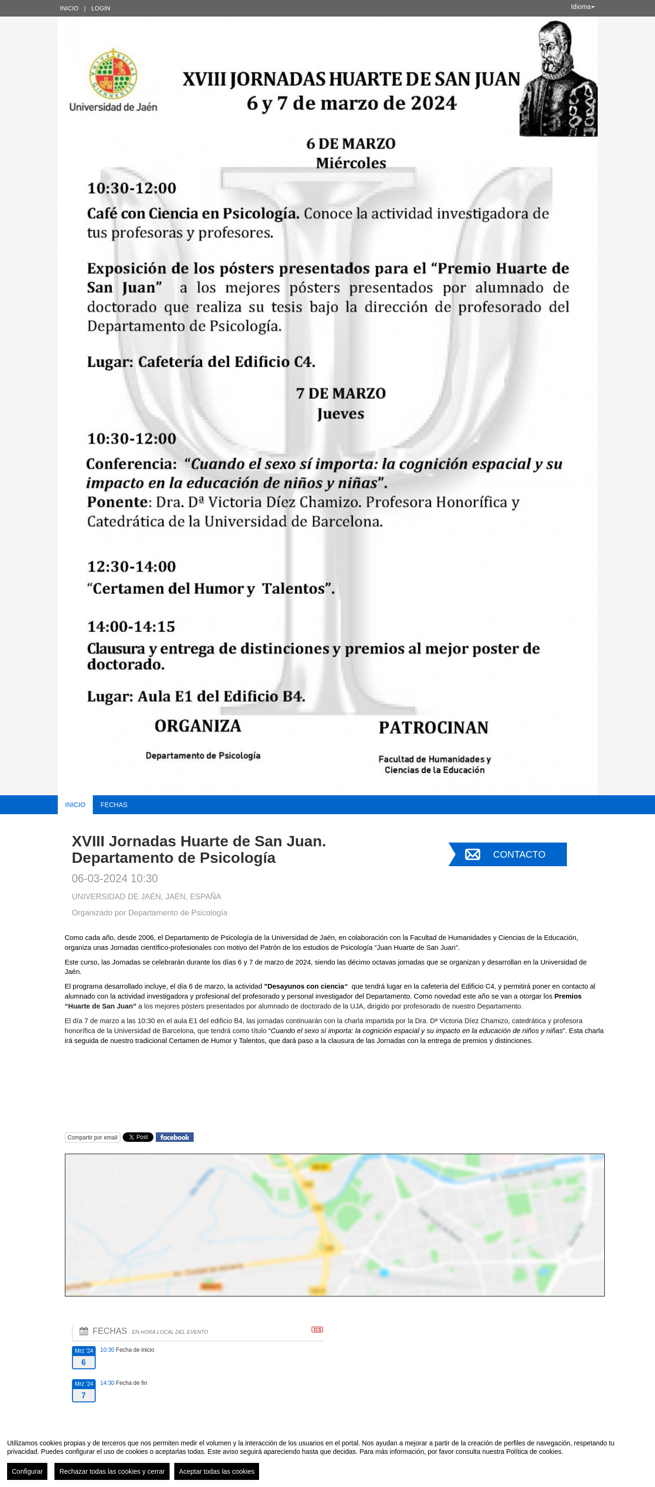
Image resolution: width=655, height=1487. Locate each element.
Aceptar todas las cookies (217, 1471)
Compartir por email (92, 1137)
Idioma (582, 6)
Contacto (519, 854)
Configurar (27, 1471)
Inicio (69, 8)
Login (100, 8)
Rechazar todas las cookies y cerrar (112, 1471)
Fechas (113, 805)
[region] (327, 1456)
